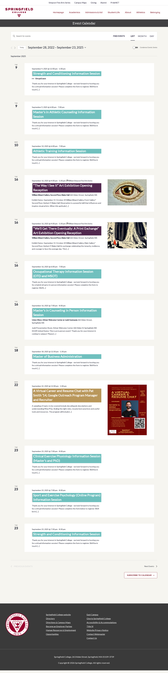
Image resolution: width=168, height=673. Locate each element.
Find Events (119, 34)
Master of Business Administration (57, 354)
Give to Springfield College (99, 616)
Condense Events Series (148, 45)
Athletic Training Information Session (59, 149)
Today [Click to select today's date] (22, 45)
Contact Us (92, 636)
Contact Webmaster (96, 632)
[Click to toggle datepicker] (57, 45)
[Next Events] (15, 46)
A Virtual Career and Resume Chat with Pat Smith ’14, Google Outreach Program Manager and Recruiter (65, 393)
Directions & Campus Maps (58, 620)
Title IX (90, 624)
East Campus (92, 612)
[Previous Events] (11, 46)
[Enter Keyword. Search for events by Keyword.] (61, 34)
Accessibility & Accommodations (102, 620)
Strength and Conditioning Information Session (66, 71)
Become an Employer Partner (59, 624)
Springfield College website (58, 612)
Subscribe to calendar (139, 573)
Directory (50, 616)
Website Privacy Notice (97, 628)
